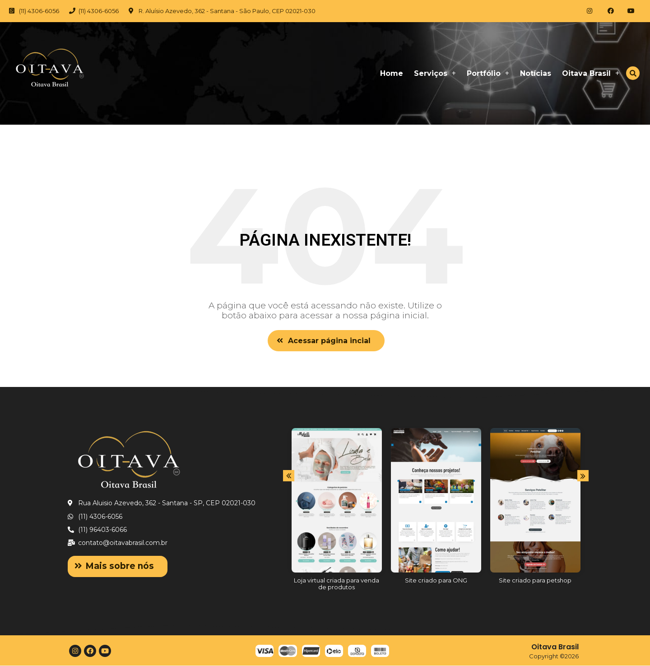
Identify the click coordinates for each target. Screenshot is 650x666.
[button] (326, 340)
